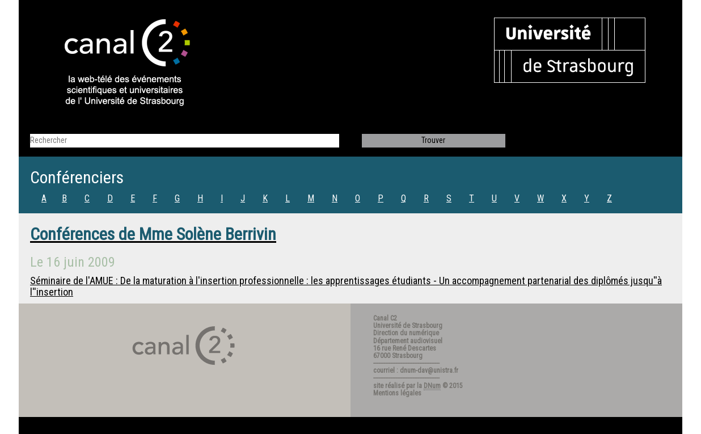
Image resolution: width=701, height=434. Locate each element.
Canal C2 (385, 318)
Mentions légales (397, 393)
